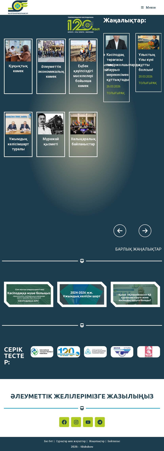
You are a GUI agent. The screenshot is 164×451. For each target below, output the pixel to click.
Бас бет (48, 441)
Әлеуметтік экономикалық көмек (51, 71)
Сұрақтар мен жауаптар (71, 441)
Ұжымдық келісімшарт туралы (18, 144)
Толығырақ (116, 93)
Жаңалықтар (97, 441)
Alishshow (86, 446)
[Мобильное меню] (148, 7)
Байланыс (114, 441)
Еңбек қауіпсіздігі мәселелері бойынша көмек (83, 76)
